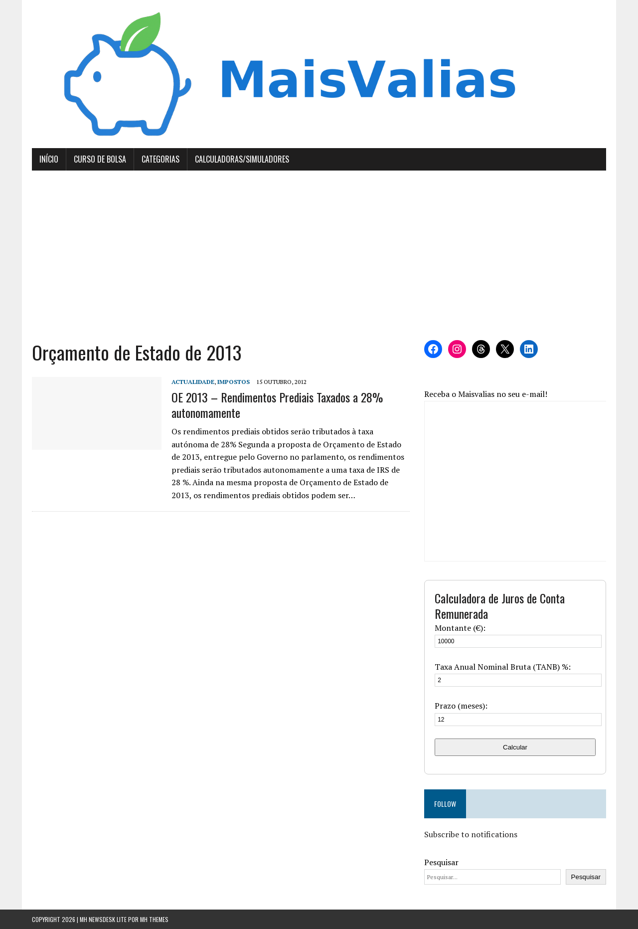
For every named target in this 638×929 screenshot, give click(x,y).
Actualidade (192, 381)
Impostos (233, 381)
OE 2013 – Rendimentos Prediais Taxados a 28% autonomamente (277, 404)
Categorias (160, 159)
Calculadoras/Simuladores (242, 159)
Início (48, 159)
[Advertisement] (319, 255)
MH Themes (154, 919)
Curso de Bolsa (100, 159)
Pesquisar (441, 862)
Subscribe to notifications (470, 834)
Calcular (515, 747)
